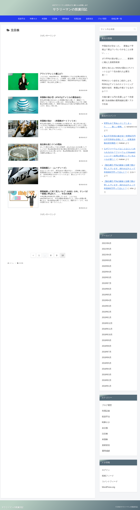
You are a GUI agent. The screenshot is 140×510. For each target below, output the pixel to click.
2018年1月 (106, 386)
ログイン (106, 470)
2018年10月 (107, 334)
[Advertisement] (48, 52)
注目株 (105, 434)
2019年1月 (106, 317)
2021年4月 (106, 255)
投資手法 (106, 417)
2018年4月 (106, 369)
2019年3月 (106, 306)
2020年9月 (106, 260)
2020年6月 (106, 266)
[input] (118, 29)
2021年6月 (106, 243)
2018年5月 (106, 363)
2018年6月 (106, 357)
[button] (135, 29)
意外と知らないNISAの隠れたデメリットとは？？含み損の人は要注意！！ (118, 71)
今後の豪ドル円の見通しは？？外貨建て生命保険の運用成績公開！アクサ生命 (117, 100)
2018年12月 (107, 323)
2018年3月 (106, 374)
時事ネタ (106, 422)
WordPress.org (108, 487)
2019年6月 (106, 289)
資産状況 (106, 445)
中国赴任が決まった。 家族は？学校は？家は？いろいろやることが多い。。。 (117, 49)
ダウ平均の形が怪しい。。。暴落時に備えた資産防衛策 (117, 60)
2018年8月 (106, 346)
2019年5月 (106, 295)
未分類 (105, 428)
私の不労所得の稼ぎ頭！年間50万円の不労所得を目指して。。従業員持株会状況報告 (120, 139)
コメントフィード (110, 481)
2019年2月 (106, 312)
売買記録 (106, 411)
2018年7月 (106, 352)
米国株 (105, 439)
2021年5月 (106, 249)
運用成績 (106, 451)
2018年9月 (106, 340)
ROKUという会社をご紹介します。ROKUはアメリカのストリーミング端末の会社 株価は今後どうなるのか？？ (117, 86)
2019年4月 (106, 300)
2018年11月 (107, 329)
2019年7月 (106, 283)
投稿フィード (108, 476)
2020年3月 (106, 277)
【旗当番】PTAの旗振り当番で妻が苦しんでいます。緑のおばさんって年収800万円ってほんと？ (119, 168)
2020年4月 (106, 272)
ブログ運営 (107, 405)
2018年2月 (106, 380)
